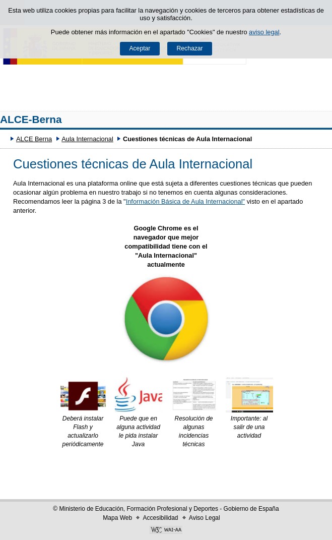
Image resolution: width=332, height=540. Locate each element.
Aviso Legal (204, 517)
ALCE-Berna (31, 119)
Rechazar (190, 48)
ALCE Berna (34, 139)
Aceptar (139, 48)
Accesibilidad (160, 517)
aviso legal (264, 32)
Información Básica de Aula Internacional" (185, 201)
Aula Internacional (87, 139)
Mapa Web (117, 517)
